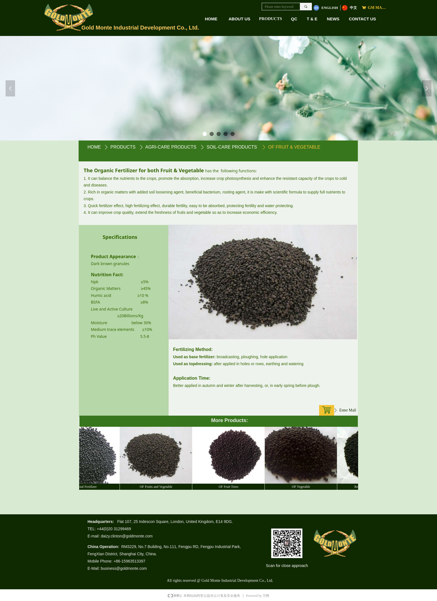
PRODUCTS (270, 18)
